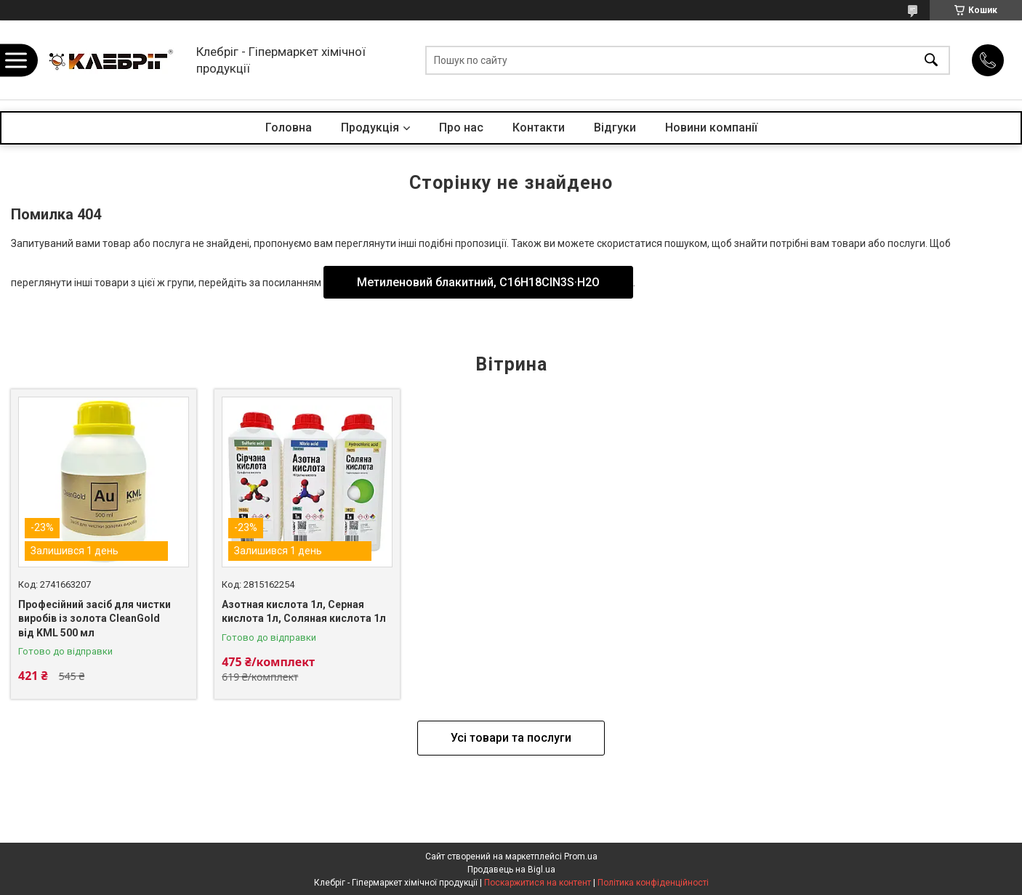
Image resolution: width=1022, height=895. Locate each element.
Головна (288, 127)
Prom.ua (580, 856)
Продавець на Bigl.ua (511, 869)
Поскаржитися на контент (537, 883)
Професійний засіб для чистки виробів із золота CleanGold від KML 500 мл (94, 619)
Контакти (538, 127)
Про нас (461, 127)
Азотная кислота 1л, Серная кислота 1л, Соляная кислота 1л (304, 612)
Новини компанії (711, 127)
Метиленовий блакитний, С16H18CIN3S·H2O (478, 282)
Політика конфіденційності (653, 883)
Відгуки (615, 127)
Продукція (370, 127)
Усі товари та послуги (511, 738)
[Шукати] (931, 59)
